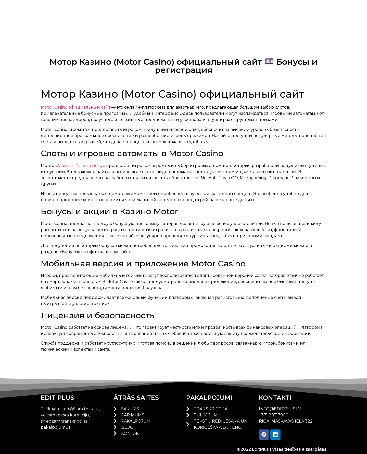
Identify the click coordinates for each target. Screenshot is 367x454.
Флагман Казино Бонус (80, 165)
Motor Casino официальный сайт (75, 107)
